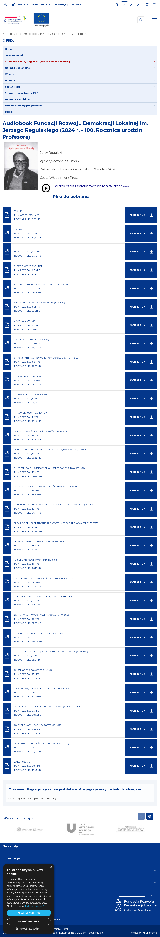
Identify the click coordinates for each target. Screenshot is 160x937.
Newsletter (12, 870)
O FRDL (9, 41)
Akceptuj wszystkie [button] (29, 912)
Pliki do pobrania (71, 196)
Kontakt (9, 882)
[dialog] (28, 899)
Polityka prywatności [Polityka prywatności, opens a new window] (35, 906)
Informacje (11, 858)
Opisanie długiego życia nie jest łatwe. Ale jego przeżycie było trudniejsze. (75, 789)
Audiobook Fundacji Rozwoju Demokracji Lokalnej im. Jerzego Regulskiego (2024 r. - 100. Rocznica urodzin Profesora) (75, 130)
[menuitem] (80, 49)
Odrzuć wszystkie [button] (28, 921)
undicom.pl (150, 932)
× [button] (50, 867)
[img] (41, 19)
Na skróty (10, 846)
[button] (29, 928)
